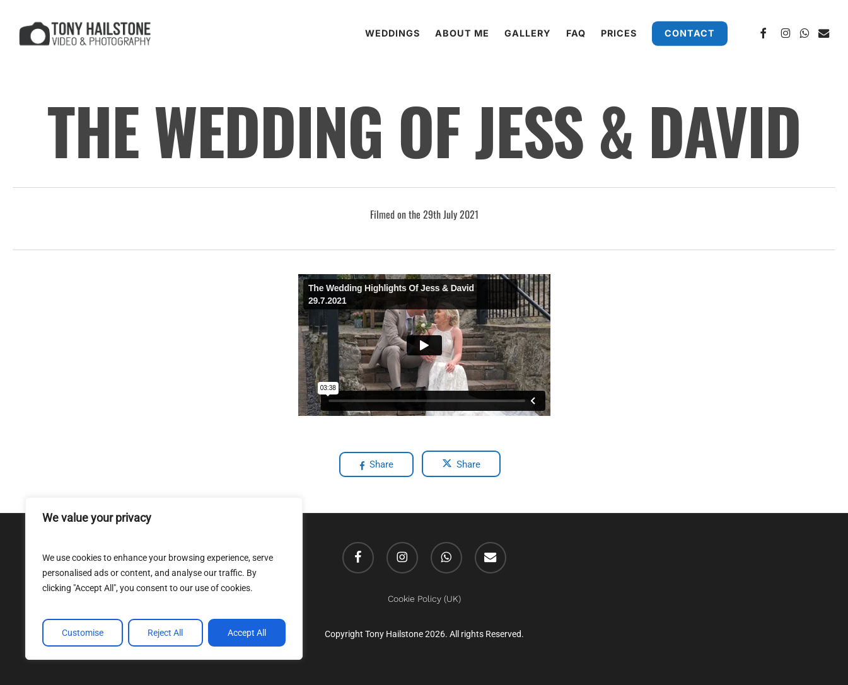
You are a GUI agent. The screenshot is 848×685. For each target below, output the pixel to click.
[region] (164, 578)
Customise (82, 633)
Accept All (247, 633)
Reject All (165, 633)
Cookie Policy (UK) (424, 599)
